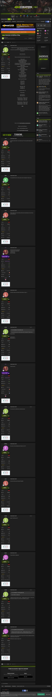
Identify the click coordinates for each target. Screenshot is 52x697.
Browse (13, 16)
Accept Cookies (41, 694)
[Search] (40, 19)
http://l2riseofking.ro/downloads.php (25, 123)
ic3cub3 (6, 37)
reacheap (41, 113)
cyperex (48, 30)
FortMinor (5, 443)
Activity (17, 16)
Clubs (24, 16)
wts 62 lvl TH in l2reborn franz (43, 112)
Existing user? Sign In (4, 19)
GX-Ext (40, 87)
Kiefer (6, 175)
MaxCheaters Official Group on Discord (18, 29)
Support (27, 16)
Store (20, 16)
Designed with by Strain (5, 689)
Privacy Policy (4, 691)
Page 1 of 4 (14, 42)
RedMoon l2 (40, 139)
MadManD (40, 126)
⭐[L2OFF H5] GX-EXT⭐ (42, 86)
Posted (44, 87)
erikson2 (40, 140)
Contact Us (7, 691)
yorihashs (40, 131)
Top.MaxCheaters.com (36, 16)
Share (26, 38)
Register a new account (11, 677)
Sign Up (9, 19)
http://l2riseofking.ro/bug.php (24, 130)
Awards (31, 16)
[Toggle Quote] (11, 592)
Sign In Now (25, 676)
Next (8, 42)
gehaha (41, 104)
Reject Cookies (48, 694)
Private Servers (12, 38)
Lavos (5, 138)
